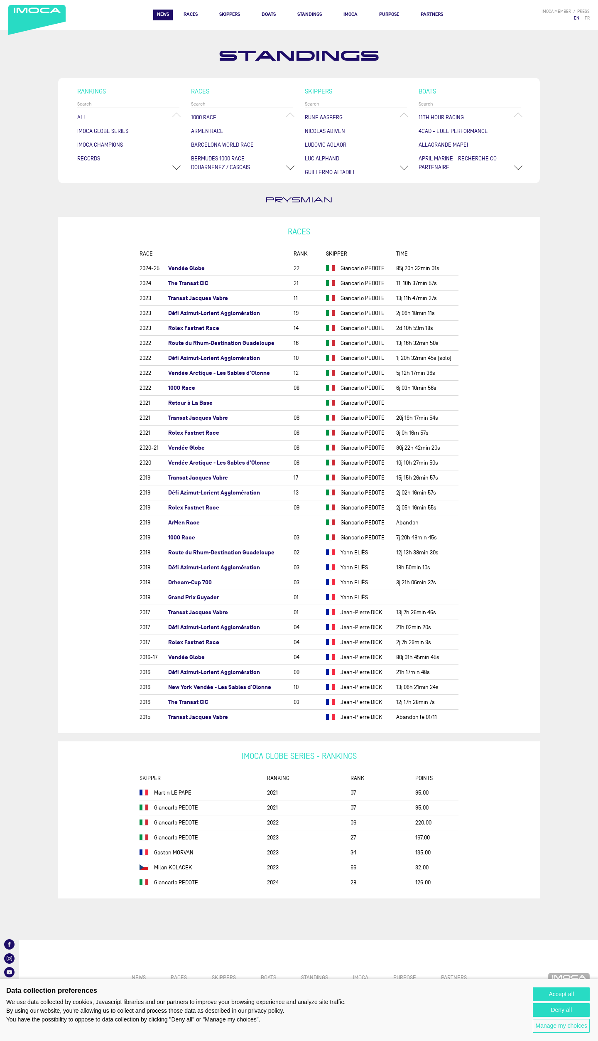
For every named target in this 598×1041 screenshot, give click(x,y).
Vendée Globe (186, 268)
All (81, 117)
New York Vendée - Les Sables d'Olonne (219, 687)
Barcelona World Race (222, 145)
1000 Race (203, 117)
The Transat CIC (188, 283)
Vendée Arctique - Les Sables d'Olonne (219, 373)
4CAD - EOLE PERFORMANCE (453, 131)
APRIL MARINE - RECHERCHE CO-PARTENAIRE (459, 162)
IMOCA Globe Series (102, 131)
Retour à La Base (190, 402)
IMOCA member (556, 11)
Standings (309, 14)
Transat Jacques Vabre (198, 298)
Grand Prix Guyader (193, 597)
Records (88, 158)
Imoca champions (100, 145)
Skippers (229, 14)
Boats (269, 14)
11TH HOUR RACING (441, 117)
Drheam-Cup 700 (190, 582)
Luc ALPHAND (322, 158)
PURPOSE (389, 14)
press (583, 11)
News (163, 14)
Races (191, 14)
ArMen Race (207, 131)
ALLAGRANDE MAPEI (443, 145)
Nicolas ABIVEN (325, 131)
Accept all (561, 994)
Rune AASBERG (324, 117)
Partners (432, 14)
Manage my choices (561, 1025)
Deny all (561, 1010)
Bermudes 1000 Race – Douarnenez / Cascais (220, 162)
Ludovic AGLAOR (325, 145)
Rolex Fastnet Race (193, 328)
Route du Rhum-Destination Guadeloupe (221, 343)
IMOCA (350, 14)
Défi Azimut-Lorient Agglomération (214, 313)
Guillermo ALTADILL (330, 172)
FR (587, 18)
